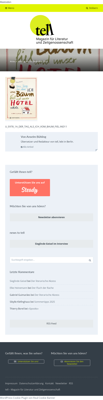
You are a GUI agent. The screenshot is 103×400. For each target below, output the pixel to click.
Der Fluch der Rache (43, 288)
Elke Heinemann (18, 288)
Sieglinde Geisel (18, 281)
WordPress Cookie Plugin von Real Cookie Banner (27, 397)
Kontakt (49, 383)
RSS (71, 383)
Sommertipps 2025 (44, 301)
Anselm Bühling (18, 61)
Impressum (11, 383)
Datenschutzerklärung (31, 383)
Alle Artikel (27, 146)
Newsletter (61, 383)
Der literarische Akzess (43, 281)
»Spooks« (33, 308)
